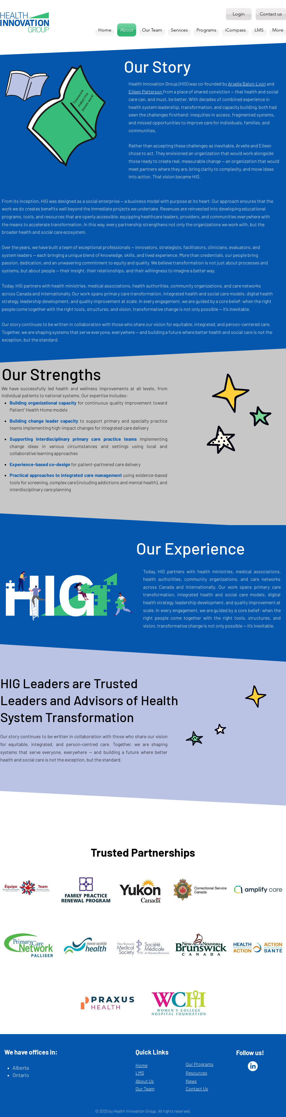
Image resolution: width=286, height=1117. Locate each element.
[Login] (239, 14)
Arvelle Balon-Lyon (247, 83)
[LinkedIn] (253, 1066)
